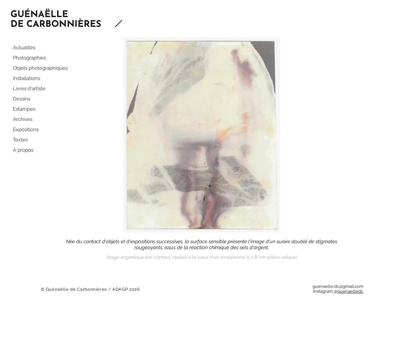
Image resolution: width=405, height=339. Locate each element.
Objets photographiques (40, 68)
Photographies (29, 58)
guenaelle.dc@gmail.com (338, 286)
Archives (22, 119)
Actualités (24, 48)
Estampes (24, 109)
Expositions (26, 129)
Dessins (21, 99)
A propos (23, 150)
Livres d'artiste (29, 89)
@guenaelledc (348, 291)
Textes (20, 140)
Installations (26, 78)
